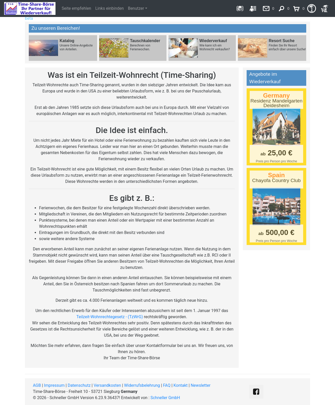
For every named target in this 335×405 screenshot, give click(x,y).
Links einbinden (109, 8)
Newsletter (200, 385)
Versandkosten (107, 385)
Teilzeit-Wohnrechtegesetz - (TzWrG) (110, 316)
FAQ (167, 385)
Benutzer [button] (136, 8)
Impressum (54, 385)
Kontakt (180, 385)
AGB (37, 385)
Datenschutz (79, 385)
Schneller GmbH (165, 397)
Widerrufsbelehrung (142, 385)
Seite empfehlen (76, 8)
